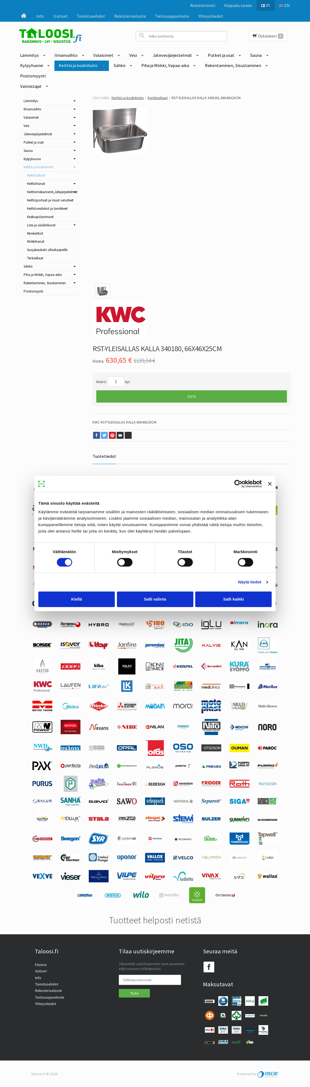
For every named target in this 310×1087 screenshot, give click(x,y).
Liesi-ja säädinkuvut (41, 225)
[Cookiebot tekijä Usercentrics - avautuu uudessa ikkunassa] (238, 484)
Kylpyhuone (31, 65)
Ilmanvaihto (66, 55)
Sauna (256, 55)
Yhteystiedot (210, 16)
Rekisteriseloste (130, 16)
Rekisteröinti (202, 5)
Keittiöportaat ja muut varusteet (50, 200)
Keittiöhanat (36, 183)
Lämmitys (29, 55)
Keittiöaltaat (36, 175)
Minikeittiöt (35, 233)
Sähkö (119, 65)
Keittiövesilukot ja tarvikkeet (47, 208)
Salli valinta (155, 599)
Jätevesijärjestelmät (172, 55)
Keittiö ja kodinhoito (78, 65)
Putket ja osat (221, 55)
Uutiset (60, 16)
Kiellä (76, 599)
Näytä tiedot (249, 582)
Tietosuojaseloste (172, 16)
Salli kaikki (233, 599)
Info (40, 16)
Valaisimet (103, 55)
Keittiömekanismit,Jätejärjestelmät (52, 192)
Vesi (133, 55)
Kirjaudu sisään (238, 5)
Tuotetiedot (104, 456)
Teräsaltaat (35, 258)
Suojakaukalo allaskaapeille (47, 250)
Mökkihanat (35, 241)
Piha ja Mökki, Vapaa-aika (165, 65)
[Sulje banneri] (270, 484)
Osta (191, 396)
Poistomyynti (33, 76)
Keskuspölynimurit (40, 217)
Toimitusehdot (91, 16)
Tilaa (134, 993)
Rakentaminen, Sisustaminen (233, 65)
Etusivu (40, 964)
